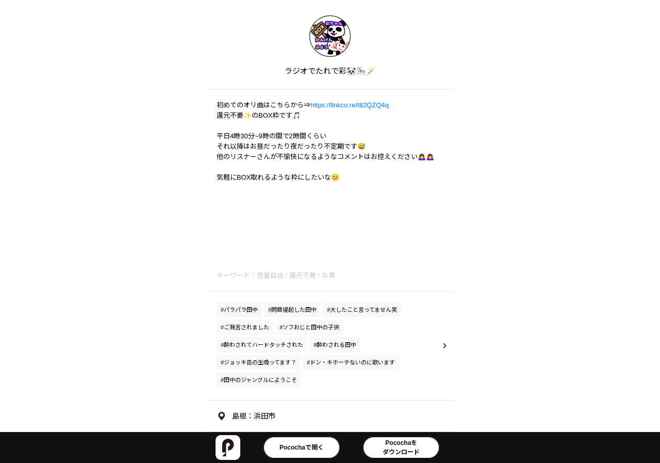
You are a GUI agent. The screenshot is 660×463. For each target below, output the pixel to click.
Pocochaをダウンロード (401, 447)
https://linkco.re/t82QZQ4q (349, 105)
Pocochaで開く (301, 447)
